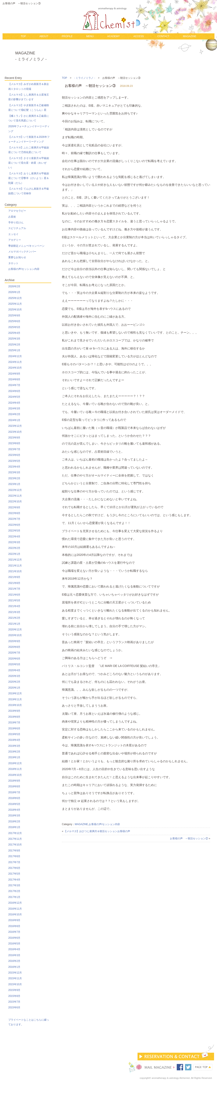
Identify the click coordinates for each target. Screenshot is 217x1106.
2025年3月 (14, 338)
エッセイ (13, 234)
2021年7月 (14, 588)
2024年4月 (14, 402)
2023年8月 (14, 443)
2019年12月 (15, 693)
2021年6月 (14, 594)
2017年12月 (15, 833)
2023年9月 (14, 437)
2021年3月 (14, 612)
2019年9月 (14, 710)
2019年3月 (14, 745)
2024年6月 (14, 391)
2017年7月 (14, 862)
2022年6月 (14, 524)
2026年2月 (14, 286)
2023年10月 (15, 431)
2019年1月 (14, 757)
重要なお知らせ (17, 257)
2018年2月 (14, 821)
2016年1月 (14, 966)
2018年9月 (14, 780)
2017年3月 (14, 885)
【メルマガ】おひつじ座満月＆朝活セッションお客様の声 (97, 831)
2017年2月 (14, 891)
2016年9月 (14, 920)
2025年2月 (14, 344)
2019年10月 (15, 705)
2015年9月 (14, 990)
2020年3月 (14, 676)
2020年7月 (14, 652)
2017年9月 (14, 850)
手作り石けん (16, 222)
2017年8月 (14, 856)
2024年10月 (15, 367)
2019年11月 (15, 699)
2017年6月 (14, 867)
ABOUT (43, 36)
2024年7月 (14, 385)
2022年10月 (15, 501)
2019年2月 (14, 751)
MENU (90, 36)
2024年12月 (15, 356)
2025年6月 (14, 321)
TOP (23, 36)
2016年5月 (14, 943)
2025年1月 (14, 350)
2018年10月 (15, 774)
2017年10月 (15, 844)
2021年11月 (15, 565)
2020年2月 (14, 681)
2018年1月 (14, 827)
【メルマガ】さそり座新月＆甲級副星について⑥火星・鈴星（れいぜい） (28, 163)
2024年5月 (14, 396)
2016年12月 (15, 902)
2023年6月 (14, 455)
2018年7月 (14, 792)
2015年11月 (15, 978)
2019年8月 (14, 716)
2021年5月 (14, 600)
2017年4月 (14, 879)
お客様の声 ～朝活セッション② (189, 838)
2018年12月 (15, 763)
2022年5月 (14, 530)
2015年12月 (15, 972)
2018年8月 (14, 786)
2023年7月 (14, 449)
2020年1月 (14, 687)
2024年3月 (14, 408)
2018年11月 (15, 769)
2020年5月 (14, 664)
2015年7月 (14, 1001)
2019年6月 (14, 728)
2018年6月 (14, 798)
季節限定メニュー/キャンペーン (26, 245)
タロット (13, 263)
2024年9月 (14, 373)
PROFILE (67, 36)
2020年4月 (14, 670)
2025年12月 (15, 298)
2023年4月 (14, 466)
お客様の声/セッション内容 (104, 824)
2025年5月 (14, 327)
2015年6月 (14, 1007)
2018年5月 (14, 804)
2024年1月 (14, 420)
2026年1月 (14, 292)
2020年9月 (14, 641)
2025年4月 (14, 332)
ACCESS (138, 36)
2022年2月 (14, 548)
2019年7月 (14, 722)
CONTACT (163, 36)
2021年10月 (15, 571)
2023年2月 (14, 478)
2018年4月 (14, 809)
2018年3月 (14, 815)
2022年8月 (14, 513)
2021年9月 (14, 577)
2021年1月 (14, 623)
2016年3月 (14, 955)
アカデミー (14, 239)
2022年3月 (14, 542)
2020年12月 (15, 629)
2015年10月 (15, 984)
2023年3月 (14, 472)
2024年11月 (15, 362)
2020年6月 (14, 658)
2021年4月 (14, 606)
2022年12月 (15, 490)
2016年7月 (14, 931)
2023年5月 (14, 460)
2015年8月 (14, 996)
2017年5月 (14, 873)
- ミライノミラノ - (84, 77)
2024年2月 (14, 414)
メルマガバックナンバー (22, 251)
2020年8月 (14, 646)
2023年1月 (14, 484)
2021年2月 (14, 617)
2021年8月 (14, 583)
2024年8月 (14, 379)
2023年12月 (15, 425)
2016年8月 (14, 926)
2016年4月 (14, 949)
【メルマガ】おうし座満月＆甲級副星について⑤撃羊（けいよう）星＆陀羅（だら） (28, 178)
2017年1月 (14, 897)
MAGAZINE (189, 36)
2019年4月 (14, 739)
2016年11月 (15, 908)
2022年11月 (15, 495)
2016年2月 (14, 960)
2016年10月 (15, 914)
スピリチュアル (17, 228)
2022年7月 (14, 518)
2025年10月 (15, 309)
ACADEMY (113, 36)
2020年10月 (15, 635)
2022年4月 (14, 536)
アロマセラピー (17, 210)
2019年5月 (14, 734)
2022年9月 (14, 507)
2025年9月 (14, 315)
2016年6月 (14, 937)
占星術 (12, 216)
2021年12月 (15, 559)
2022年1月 (14, 553)
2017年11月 (15, 838)
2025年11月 (15, 303)
